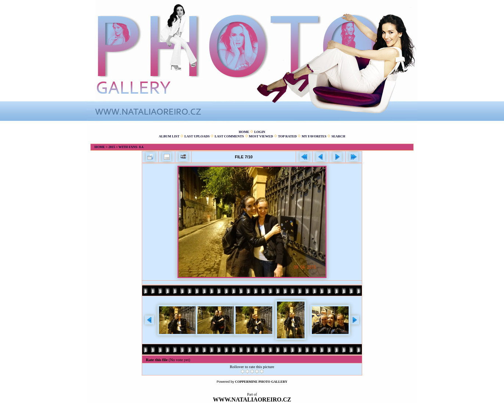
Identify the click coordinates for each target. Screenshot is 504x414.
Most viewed (261, 136)
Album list (169, 136)
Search (338, 136)
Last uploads (197, 136)
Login (259, 132)
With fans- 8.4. (131, 147)
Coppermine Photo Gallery (261, 382)
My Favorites (314, 136)
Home (244, 132)
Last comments (229, 136)
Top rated (287, 136)
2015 (111, 147)
